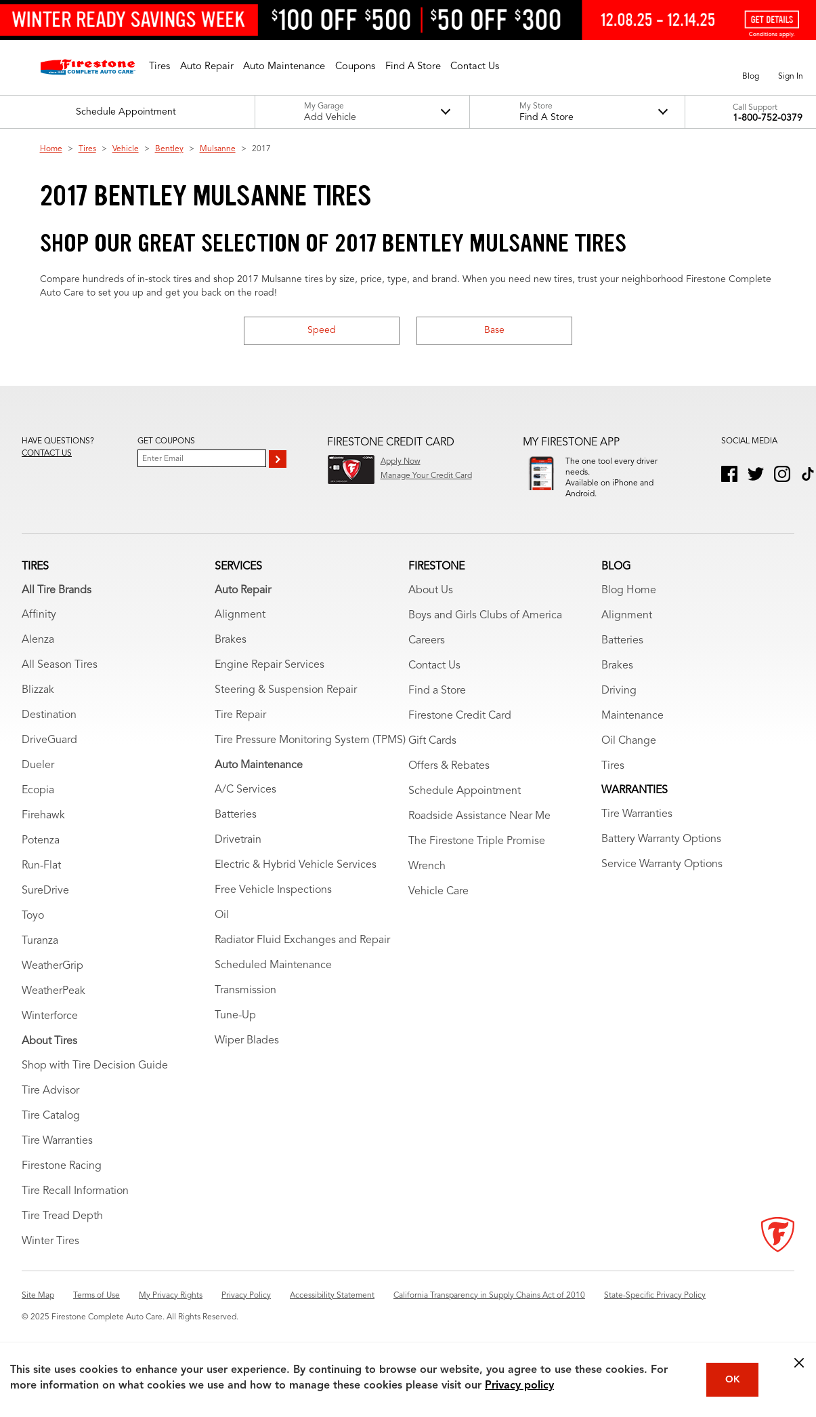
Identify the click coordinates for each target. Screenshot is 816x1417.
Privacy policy (519, 1385)
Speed (321, 330)
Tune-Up (235, 1030)
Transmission (245, 1005)
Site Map (38, 1310)
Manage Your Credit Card (426, 476)
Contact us (47, 454)
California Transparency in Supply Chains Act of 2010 (489, 1310)
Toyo (33, 930)
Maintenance (632, 730)
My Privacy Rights (170, 1310)
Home (51, 149)
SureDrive (45, 905)
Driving (619, 705)
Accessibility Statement (332, 1310)
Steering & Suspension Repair (286, 705)
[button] (159, 67)
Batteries (236, 829)
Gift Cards (432, 756)
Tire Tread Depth (62, 1231)
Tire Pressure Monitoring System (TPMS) (310, 755)
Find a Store (437, 705)
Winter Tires (50, 1256)
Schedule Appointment (464, 806)
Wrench (427, 881)
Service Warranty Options (662, 879)
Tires (87, 149)
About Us (430, 605)
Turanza (40, 956)
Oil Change (628, 756)
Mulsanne (218, 149)
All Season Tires (60, 680)
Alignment (240, 629)
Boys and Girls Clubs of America (485, 630)
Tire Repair (240, 730)
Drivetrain (238, 855)
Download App (592, 512)
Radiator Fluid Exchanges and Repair (302, 955)
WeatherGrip (52, 981)
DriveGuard (49, 755)
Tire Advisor (50, 1105)
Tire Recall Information (75, 1206)
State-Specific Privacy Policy (655, 1310)
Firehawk (43, 830)
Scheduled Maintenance (273, 980)
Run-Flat (41, 880)
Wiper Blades (247, 1055)
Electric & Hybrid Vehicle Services (296, 880)
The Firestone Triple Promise (476, 856)
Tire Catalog (51, 1130)
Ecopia (38, 805)
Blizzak (38, 705)
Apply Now (401, 462)
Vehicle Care (438, 906)
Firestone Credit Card (459, 730)
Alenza (38, 655)
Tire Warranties (57, 1156)
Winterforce (50, 1031)
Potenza (41, 855)
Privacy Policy (246, 1310)
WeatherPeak (53, 1006)
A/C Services (245, 804)
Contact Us (434, 680)
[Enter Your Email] (201, 458)
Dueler (38, 780)
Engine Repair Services (269, 680)
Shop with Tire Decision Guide (95, 1080)
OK (732, 1379)
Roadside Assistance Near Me (479, 831)
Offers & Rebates (449, 781)
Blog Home (628, 605)
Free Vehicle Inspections (273, 905)
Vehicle (125, 149)
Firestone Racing (62, 1181)
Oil (222, 930)
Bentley (169, 149)
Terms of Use (96, 1310)
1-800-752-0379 (767, 118)
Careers (426, 655)
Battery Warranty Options (661, 854)
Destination (49, 730)
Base (494, 330)
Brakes (230, 655)
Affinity (39, 629)
